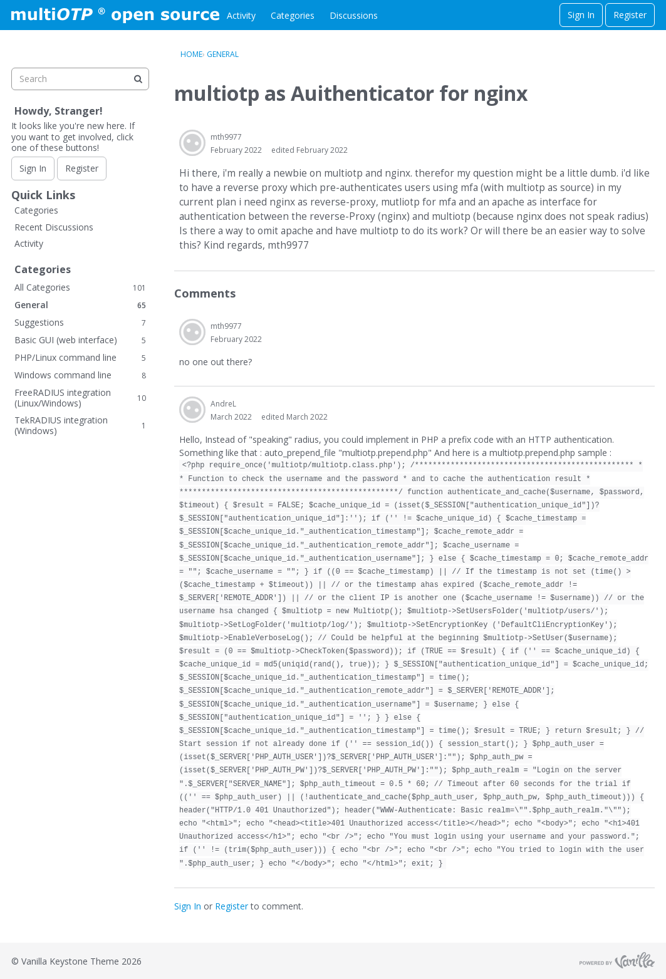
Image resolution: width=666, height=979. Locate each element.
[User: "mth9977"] (192, 143)
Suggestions (80, 322)
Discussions (354, 15)
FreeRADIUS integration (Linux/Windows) (80, 398)
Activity (241, 15)
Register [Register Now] (81, 168)
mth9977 (226, 137)
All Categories (80, 287)
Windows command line (80, 375)
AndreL (223, 403)
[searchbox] (80, 79)
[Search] (138, 79)
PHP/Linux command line (80, 357)
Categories (293, 15)
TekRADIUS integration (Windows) (80, 425)
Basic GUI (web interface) (80, 340)
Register (630, 15)
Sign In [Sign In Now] (32, 168)
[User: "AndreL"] (192, 409)
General (80, 305)
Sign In (581, 15)
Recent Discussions (53, 227)
